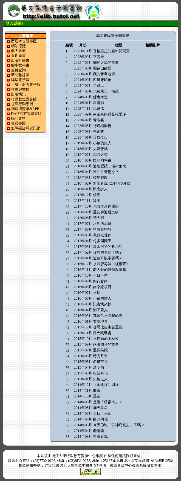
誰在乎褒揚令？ (106, 172)
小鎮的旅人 (102, 143)
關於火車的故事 (106, 62)
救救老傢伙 (102, 235)
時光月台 (100, 356)
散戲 (96, 390)
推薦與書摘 (20, 89)
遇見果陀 (100, 350)
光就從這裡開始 (106, 206)
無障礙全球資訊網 (25, 128)
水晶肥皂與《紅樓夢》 (111, 264)
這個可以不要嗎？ (107, 258)
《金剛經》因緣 (106, 385)
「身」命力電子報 (25, 85)
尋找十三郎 (102, 413)
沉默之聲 (100, 154)
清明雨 (98, 367)
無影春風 (100, 436)
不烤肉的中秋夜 (106, 339)
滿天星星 (100, 408)
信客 (96, 195)
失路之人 (100, 379)
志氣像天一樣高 (106, 91)
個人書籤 (18, 51)
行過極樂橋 (102, 126)
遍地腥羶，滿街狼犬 (109, 166)
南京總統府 (102, 287)
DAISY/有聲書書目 (26, 114)
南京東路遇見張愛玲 (109, 114)
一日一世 (100, 275)
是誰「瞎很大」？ (107, 402)
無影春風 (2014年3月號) (112, 183)
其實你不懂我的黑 (107, 316)
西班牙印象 (102, 80)
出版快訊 (18, 94)
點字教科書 (20, 65)
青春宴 (98, 120)
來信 (137, 456)
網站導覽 (18, 46)
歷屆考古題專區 (24, 41)
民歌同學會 (102, 160)
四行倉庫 (100, 281)
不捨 (96, 293)
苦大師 (98, 218)
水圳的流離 (102, 224)
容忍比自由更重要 (107, 327)
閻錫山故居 (102, 68)
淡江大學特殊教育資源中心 (73, 456)
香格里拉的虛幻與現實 (111, 51)
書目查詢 (18, 70)
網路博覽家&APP (25, 109)
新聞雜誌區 (20, 75)
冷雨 (96, 201)
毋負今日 (100, 137)
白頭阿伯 (100, 419)
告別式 (98, 131)
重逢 (96, 396)
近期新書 (18, 56)
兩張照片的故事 (106, 344)
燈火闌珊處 (102, 333)
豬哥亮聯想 (102, 229)
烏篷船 (98, 108)
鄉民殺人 (100, 310)
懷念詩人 (100, 189)
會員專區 (18, 123)
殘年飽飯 (100, 178)
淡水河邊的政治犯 (107, 247)
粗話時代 (100, 373)
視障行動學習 (22, 104)
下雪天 (98, 57)
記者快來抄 (102, 304)
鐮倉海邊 (100, 97)
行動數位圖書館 (24, 99)
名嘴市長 (100, 362)
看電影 (98, 103)
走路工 (98, 85)
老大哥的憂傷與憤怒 (109, 270)
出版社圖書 (20, 60)
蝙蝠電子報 (20, 80)
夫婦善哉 (100, 149)
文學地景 (100, 321)
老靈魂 (98, 431)
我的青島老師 (104, 74)
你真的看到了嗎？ (107, 252)
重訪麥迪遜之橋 (106, 212)
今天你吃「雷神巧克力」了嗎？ (118, 425)
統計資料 (18, 118)
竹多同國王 (102, 241)
